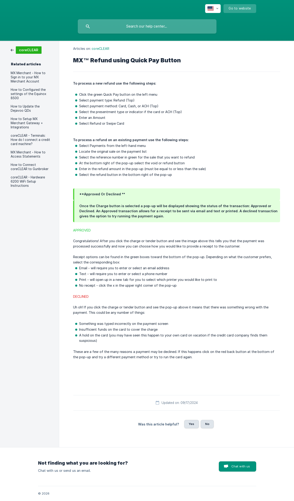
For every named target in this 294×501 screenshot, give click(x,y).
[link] (26, 50)
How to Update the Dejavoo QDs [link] (25, 108)
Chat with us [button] (240, 466)
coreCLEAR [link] (100, 49)
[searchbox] (147, 26)
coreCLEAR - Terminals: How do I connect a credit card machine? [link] (30, 140)
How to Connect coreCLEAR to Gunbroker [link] (29, 167)
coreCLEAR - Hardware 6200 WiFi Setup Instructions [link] (28, 181)
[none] (213, 8)
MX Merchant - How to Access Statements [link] (28, 154)
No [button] (207, 424)
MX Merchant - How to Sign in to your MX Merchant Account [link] (28, 77)
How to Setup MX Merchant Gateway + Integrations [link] (27, 123)
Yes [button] (191, 424)
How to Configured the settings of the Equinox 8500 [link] (28, 94)
